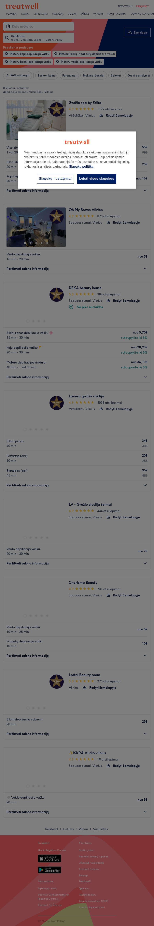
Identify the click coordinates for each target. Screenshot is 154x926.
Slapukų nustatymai (55, 178)
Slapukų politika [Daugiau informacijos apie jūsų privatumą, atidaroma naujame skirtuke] (81, 166)
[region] (77, 160)
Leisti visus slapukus (96, 178)
